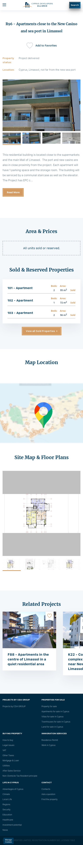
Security (6, 809)
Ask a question (48, 794)
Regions (6, 804)
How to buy (8, 740)
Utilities (6, 765)
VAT (4, 750)
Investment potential (12, 825)
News (5, 830)
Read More (13, 192)
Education (7, 815)
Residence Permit (50, 740)
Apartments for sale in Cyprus (55, 711)
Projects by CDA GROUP (14, 706)
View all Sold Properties (40, 331)
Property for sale (49, 706)
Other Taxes (8, 755)
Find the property (49, 799)
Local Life (7, 799)
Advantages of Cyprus (13, 789)
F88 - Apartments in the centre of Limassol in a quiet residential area (28, 659)
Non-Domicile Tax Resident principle (20, 776)
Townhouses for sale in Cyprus (56, 722)
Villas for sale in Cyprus (52, 716)
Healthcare (8, 820)
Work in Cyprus (48, 745)
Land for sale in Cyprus (52, 727)
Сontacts (46, 789)
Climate (6, 794)
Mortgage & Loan (11, 760)
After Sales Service (12, 771)
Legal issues (8, 745)
